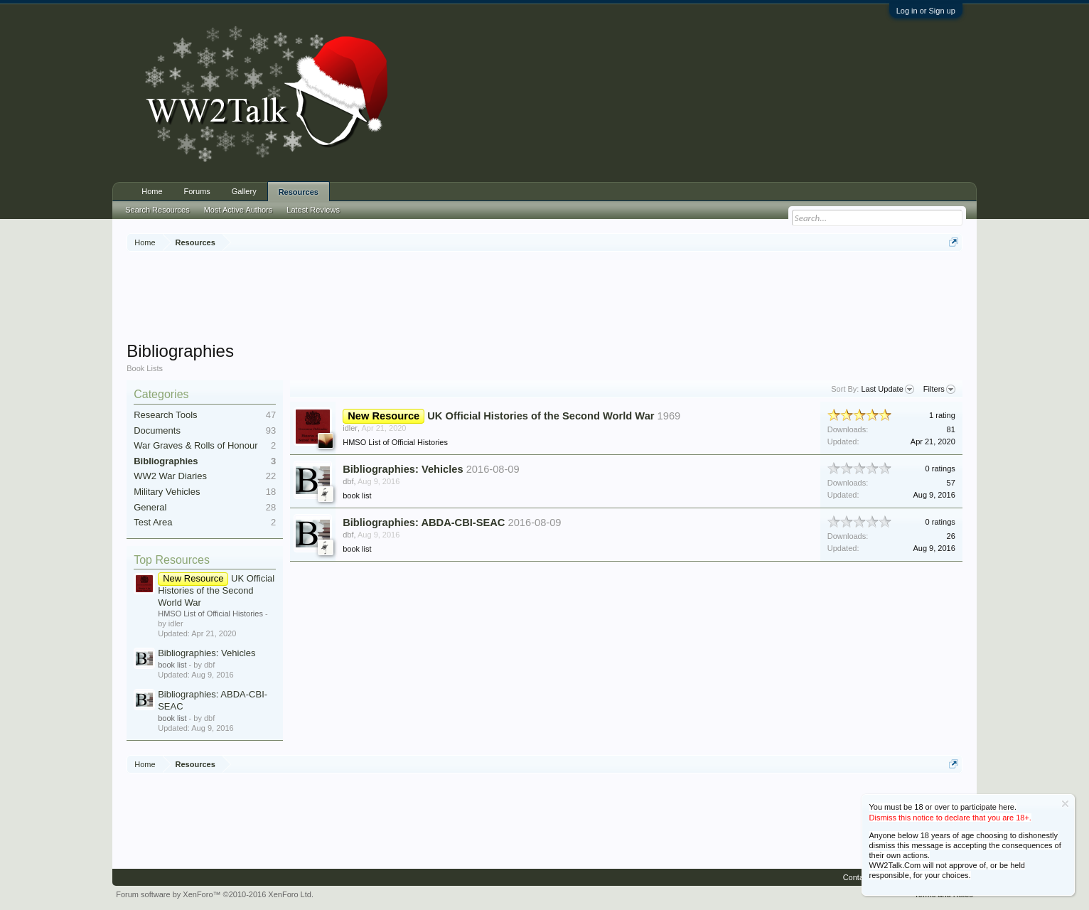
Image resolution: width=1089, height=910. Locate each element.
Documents (157, 430)
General (150, 507)
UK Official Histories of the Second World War (216, 590)
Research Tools (165, 415)
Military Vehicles (167, 491)
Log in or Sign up (925, 10)
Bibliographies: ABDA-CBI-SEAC (424, 522)
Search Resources (157, 209)
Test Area (153, 522)
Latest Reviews (313, 209)
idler (350, 428)
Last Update (887, 390)
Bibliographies (166, 461)
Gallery (244, 191)
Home (151, 191)
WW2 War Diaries (170, 476)
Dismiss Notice (1065, 803)
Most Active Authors (238, 209)
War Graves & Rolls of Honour (195, 445)
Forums (197, 191)
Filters (939, 390)
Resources (298, 192)
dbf (348, 481)
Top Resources (172, 560)
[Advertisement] (544, 298)
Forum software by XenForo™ (214, 894)
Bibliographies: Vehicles (206, 653)
